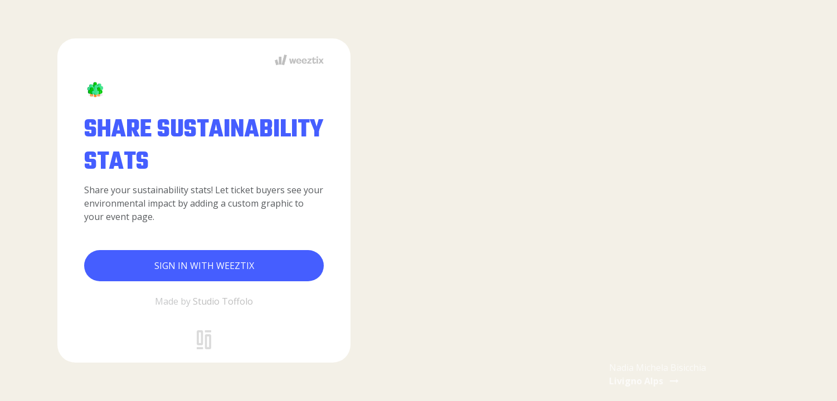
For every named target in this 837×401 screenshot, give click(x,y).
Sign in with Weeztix (204, 266)
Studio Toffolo (223, 301)
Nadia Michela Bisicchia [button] (657, 374)
